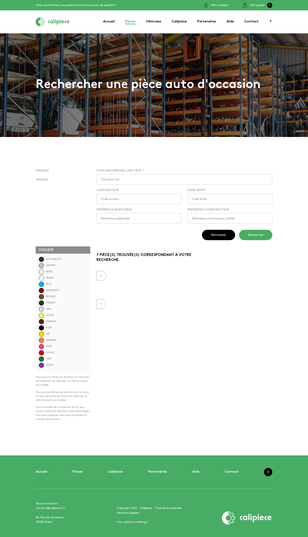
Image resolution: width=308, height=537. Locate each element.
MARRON (47, 321)
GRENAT (47, 303)
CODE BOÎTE (196, 190)
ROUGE (46, 352)
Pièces (130, 21)
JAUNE (46, 315)
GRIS (45, 309)
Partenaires (206, 21)
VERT (45, 359)
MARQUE (42, 170)
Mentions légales (128, 512)
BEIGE (46, 271)
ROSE (45, 346)
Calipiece (179, 21)
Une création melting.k (132, 522)
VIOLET (46, 365)
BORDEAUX (49, 290)
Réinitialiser (218, 235)
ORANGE (47, 340)
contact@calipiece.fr (50, 508)
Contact (251, 21)
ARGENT (47, 265)
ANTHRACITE (50, 259)
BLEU (45, 284)
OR (44, 334)
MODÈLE (42, 179)
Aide (230, 21)
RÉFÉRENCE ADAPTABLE (114, 209)
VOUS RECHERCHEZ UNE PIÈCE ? (120, 170)
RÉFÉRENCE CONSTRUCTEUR (208, 209)
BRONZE (47, 296)
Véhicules (153, 21)
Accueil (109, 21)
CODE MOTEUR (108, 190)
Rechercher (256, 235)
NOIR (45, 327)
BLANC (46, 278)
